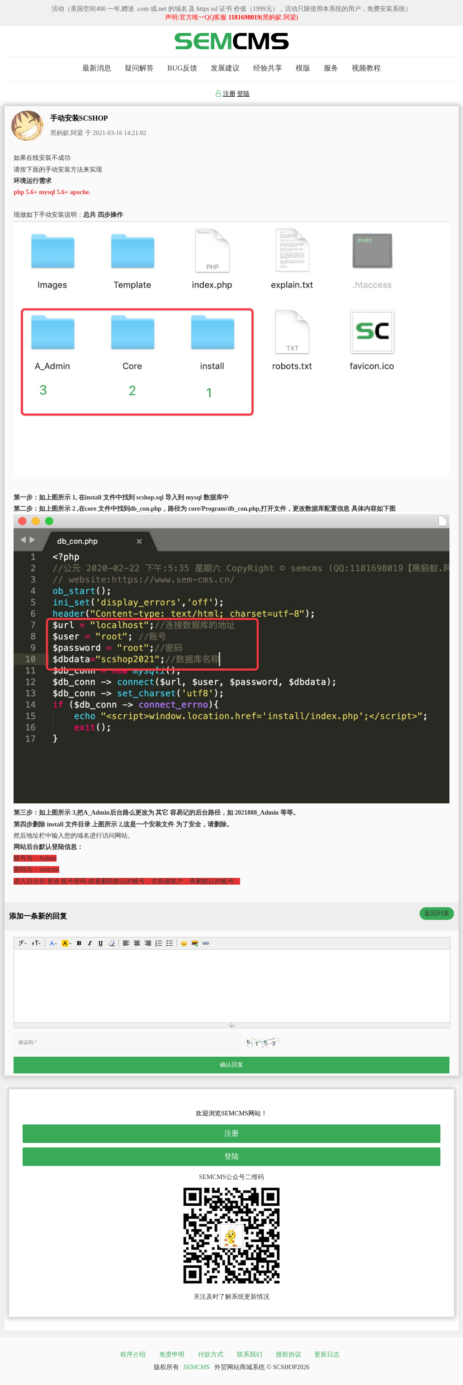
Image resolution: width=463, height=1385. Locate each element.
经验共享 (267, 68)
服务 (331, 68)
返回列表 (436, 913)
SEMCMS (197, 1367)
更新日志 (327, 1354)
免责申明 (171, 1354)
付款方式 (210, 1354)
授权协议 (288, 1354)
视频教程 (366, 68)
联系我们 (249, 1354)
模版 (303, 68)
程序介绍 (133, 1354)
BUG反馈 (182, 68)
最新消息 (96, 68)
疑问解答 (139, 68)
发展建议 (225, 68)
